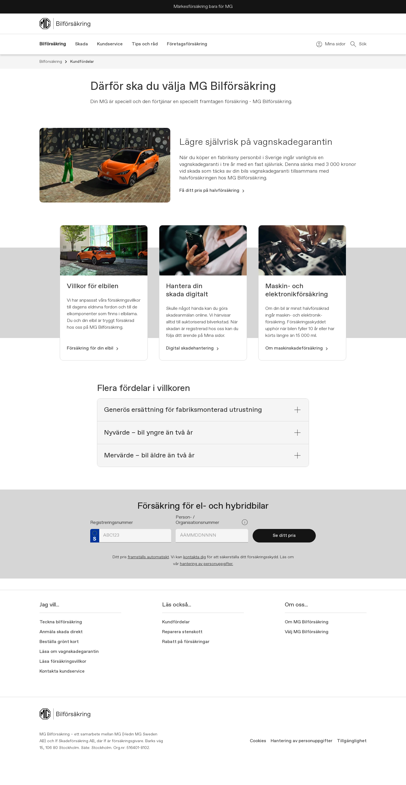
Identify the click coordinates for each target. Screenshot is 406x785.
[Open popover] (244, 522)
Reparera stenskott (182, 632)
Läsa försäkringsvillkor (62, 661)
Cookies (258, 741)
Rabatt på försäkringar (185, 642)
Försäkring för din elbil (93, 348)
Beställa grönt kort (59, 642)
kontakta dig (194, 557)
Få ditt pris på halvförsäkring (212, 190)
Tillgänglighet (352, 741)
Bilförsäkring (53, 62)
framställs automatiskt (148, 557)
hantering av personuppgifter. (206, 564)
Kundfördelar (82, 62)
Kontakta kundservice (62, 671)
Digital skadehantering (192, 348)
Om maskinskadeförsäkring (296, 348)
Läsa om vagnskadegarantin (69, 652)
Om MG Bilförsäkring (306, 622)
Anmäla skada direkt (61, 632)
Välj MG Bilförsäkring (306, 632)
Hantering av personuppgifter (301, 741)
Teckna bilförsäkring (60, 622)
